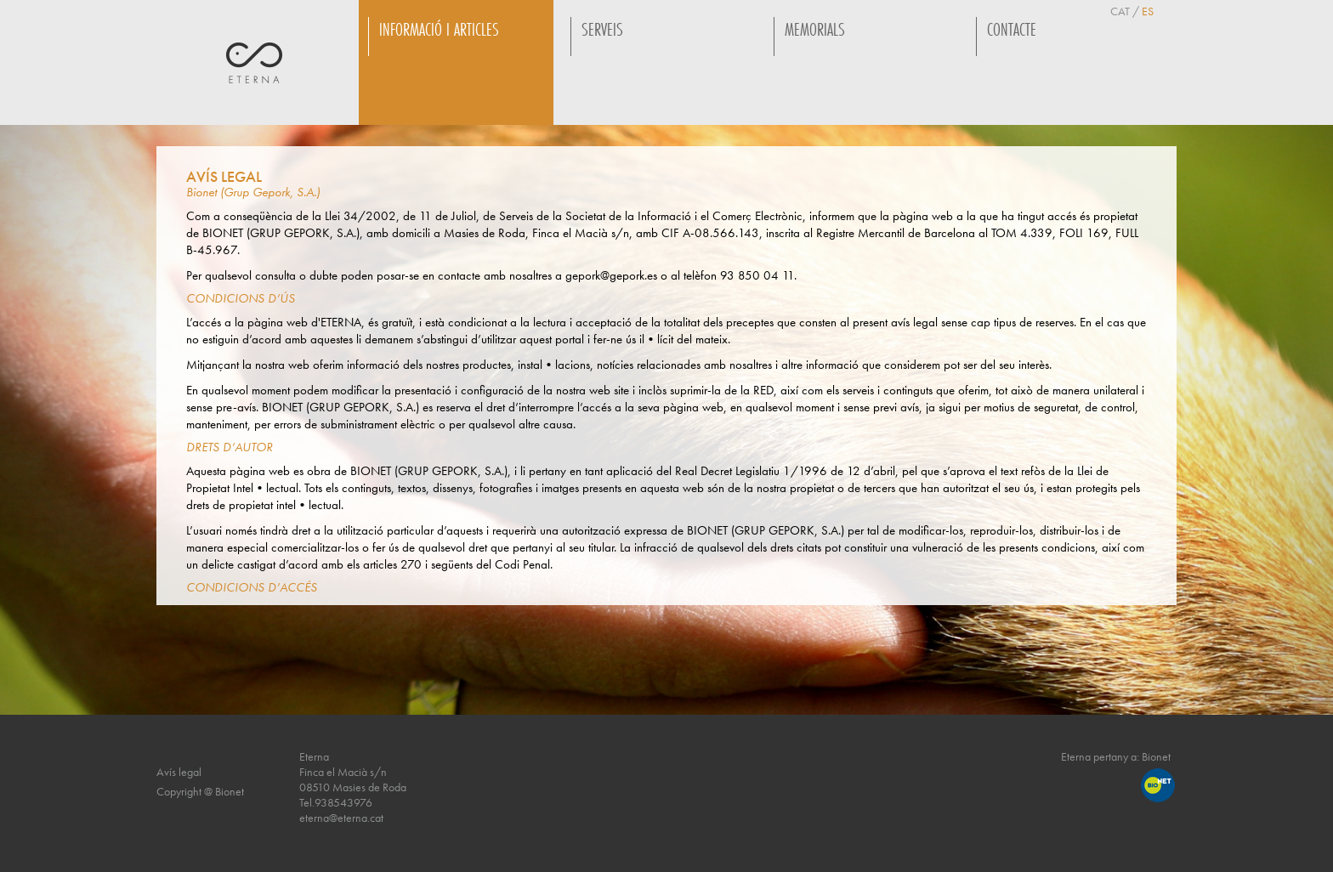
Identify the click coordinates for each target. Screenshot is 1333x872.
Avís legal (178, 771)
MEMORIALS (815, 29)
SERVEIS (602, 29)
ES (1148, 11)
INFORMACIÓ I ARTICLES (439, 29)
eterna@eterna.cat (341, 817)
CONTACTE (1011, 29)
